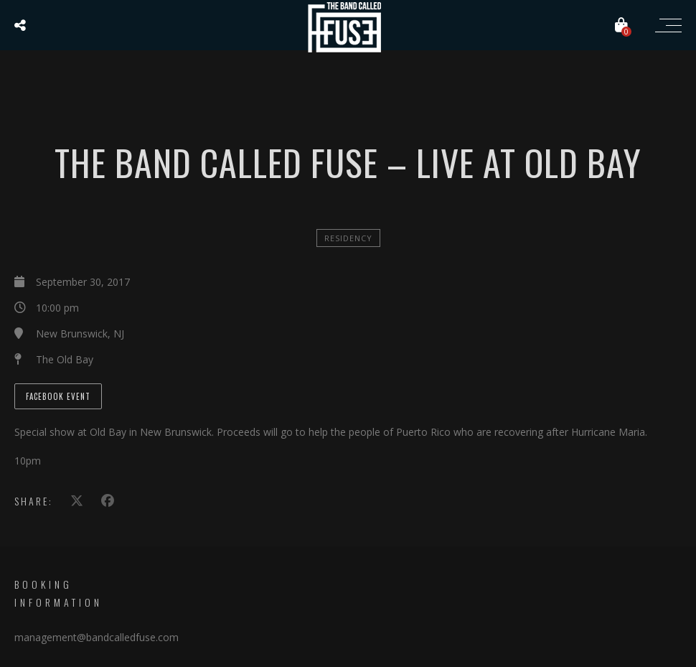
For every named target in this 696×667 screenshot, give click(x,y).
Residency (348, 238)
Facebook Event (58, 396)
